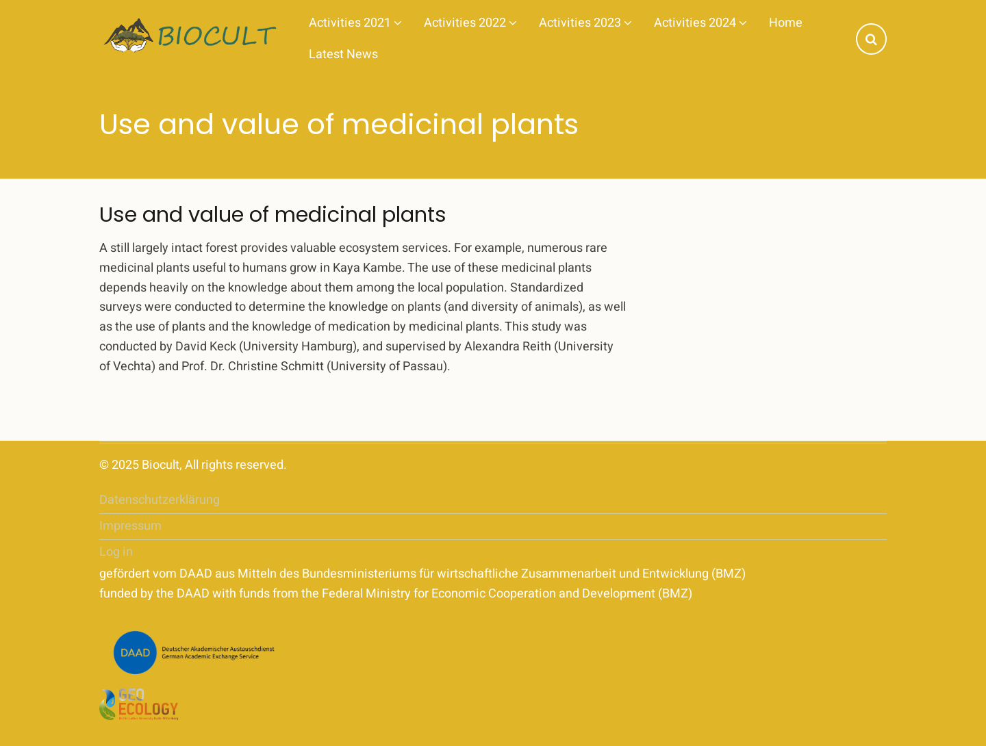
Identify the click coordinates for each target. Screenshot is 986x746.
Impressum (130, 526)
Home (785, 23)
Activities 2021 (355, 23)
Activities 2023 (585, 23)
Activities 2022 (470, 23)
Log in (116, 552)
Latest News (343, 54)
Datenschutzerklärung (159, 500)
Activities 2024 (700, 23)
